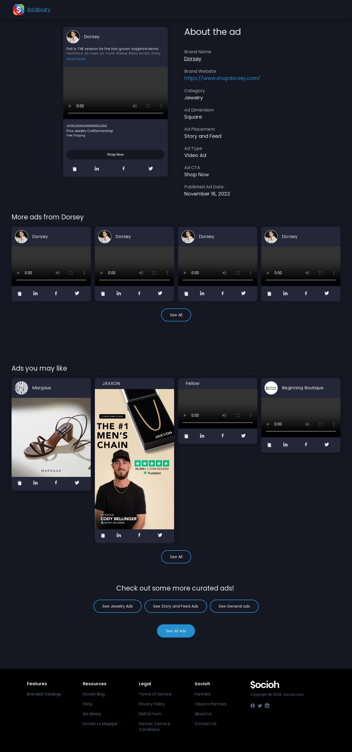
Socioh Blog (94, 694)
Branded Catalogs (44, 694)
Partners (203, 694)
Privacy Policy (152, 704)
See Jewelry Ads (117, 606)
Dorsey (92, 37)
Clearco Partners (211, 704)
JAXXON (111, 383)
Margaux (41, 388)
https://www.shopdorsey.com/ (87, 125)
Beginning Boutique (302, 388)
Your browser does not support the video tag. (115, 93)
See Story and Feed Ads (175, 606)
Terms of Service (155, 694)
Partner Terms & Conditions (154, 726)
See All (176, 315)
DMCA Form (150, 714)
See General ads (234, 606)
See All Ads (176, 631)
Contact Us (205, 723)
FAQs (87, 704)
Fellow (193, 383)
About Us (203, 714)
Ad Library (92, 714)
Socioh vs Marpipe (100, 723)
